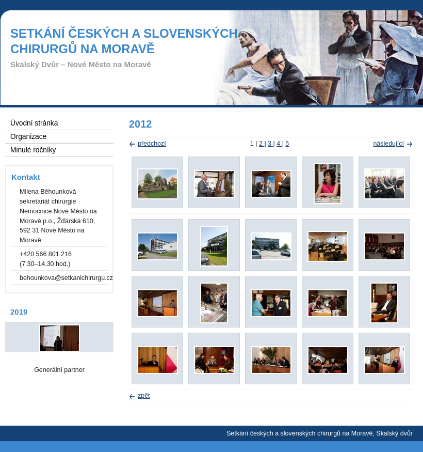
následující (388, 143)
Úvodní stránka (34, 123)
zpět (144, 395)
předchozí (152, 143)
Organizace (28, 137)
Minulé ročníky (33, 150)
